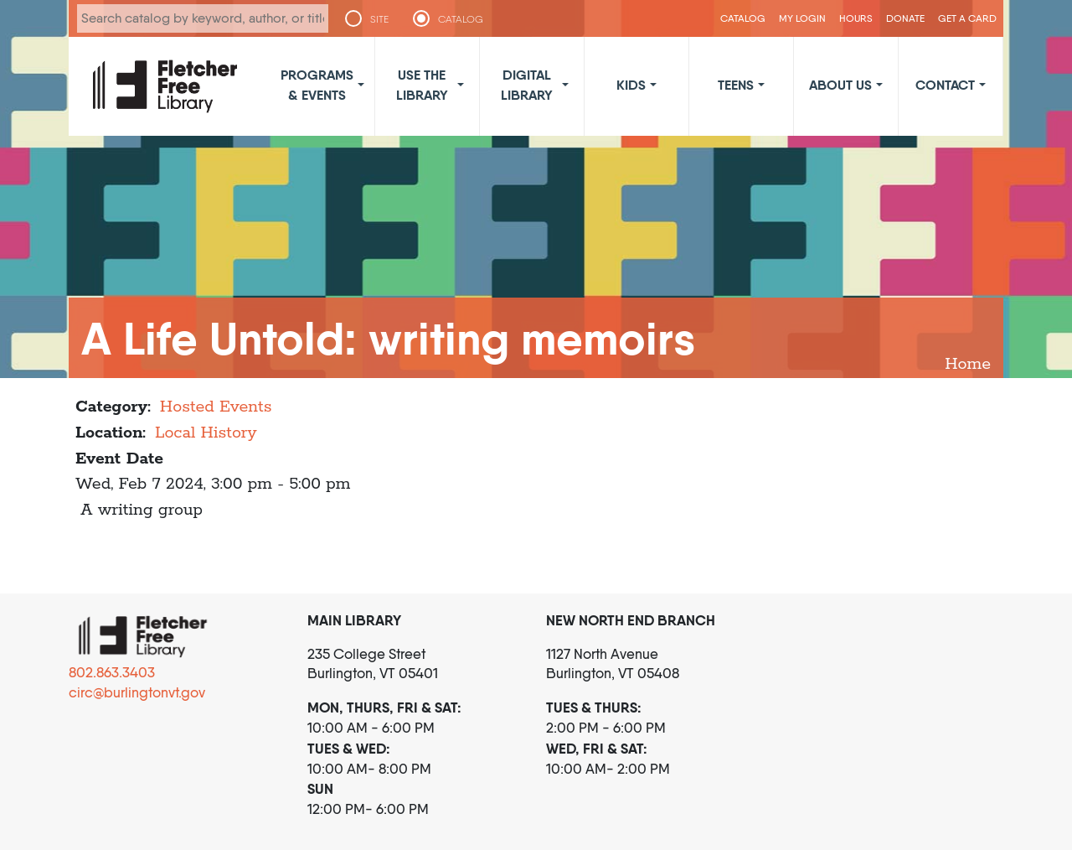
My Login (802, 18)
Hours (856, 18)
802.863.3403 (112, 672)
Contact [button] (945, 84)
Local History (206, 432)
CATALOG (460, 19)
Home (968, 364)
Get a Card (967, 18)
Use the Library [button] (422, 84)
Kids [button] (631, 84)
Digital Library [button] (527, 84)
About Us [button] (840, 84)
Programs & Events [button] (317, 84)
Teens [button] (736, 84)
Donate (905, 18)
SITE (379, 19)
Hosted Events (216, 406)
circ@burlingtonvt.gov (137, 692)
